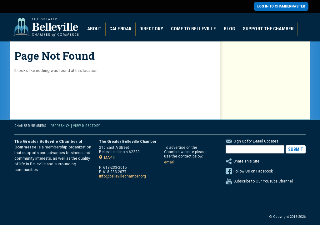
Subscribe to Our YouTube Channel (263, 181)
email (169, 162)
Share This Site (266, 161)
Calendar (120, 29)
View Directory (86, 125)
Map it (110, 157)
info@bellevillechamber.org (122, 176)
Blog (229, 29)
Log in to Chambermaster (281, 6)
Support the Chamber (268, 29)
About (94, 29)
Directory (151, 29)
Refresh (58, 125)
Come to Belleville (193, 29)
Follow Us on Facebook (253, 171)
